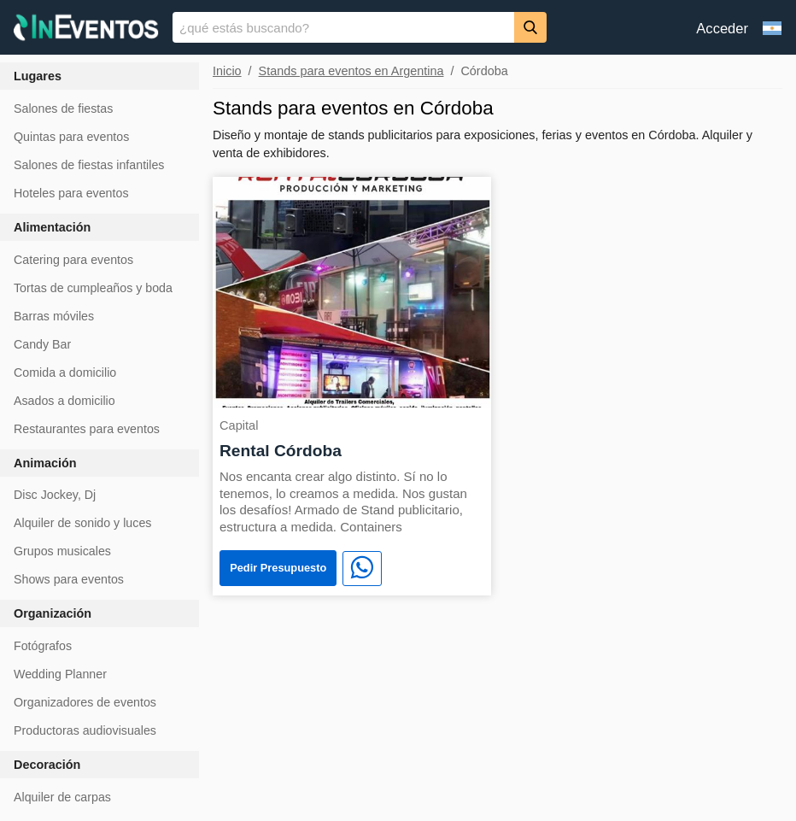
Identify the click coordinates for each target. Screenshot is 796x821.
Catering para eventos (73, 260)
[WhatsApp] (362, 569)
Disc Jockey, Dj (55, 494)
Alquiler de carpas (62, 797)
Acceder (722, 29)
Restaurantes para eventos (87, 429)
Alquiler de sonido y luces (82, 523)
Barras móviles (54, 316)
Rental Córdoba (280, 451)
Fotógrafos (43, 646)
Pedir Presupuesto (278, 567)
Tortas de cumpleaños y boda (93, 288)
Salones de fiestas (63, 108)
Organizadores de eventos (85, 702)
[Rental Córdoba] (352, 291)
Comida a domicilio (65, 372)
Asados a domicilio (64, 401)
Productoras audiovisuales (85, 730)
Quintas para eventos (71, 137)
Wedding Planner (60, 674)
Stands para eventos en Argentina (351, 71)
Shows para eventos (69, 579)
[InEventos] (86, 29)
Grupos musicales (62, 551)
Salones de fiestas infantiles (89, 165)
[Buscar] (530, 27)
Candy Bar (42, 344)
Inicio (227, 71)
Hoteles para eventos (71, 193)
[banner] (398, 27)
